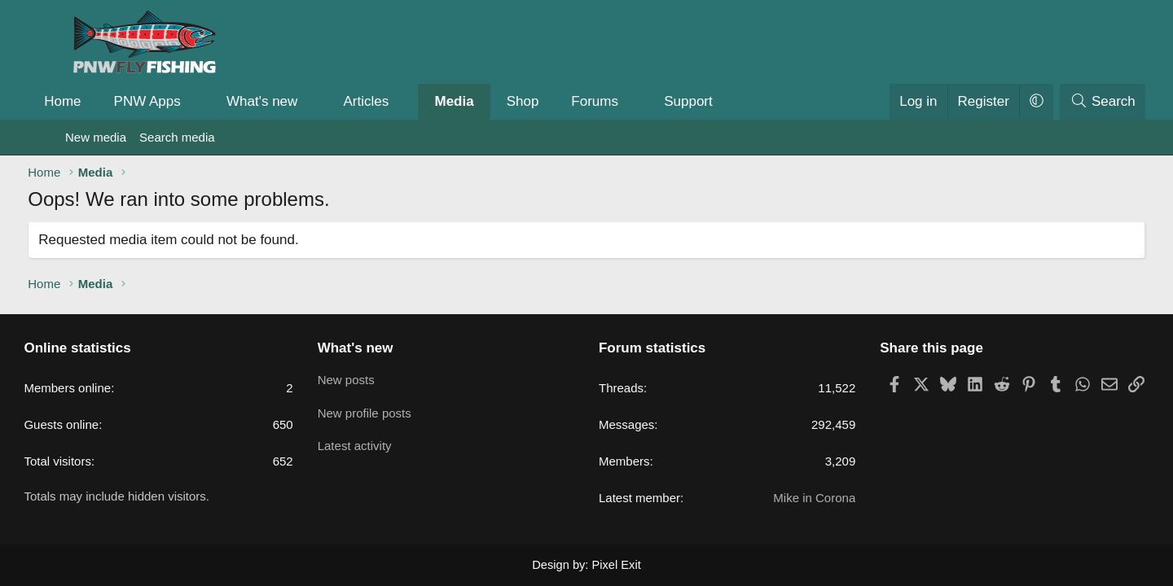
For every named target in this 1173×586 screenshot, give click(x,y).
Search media (177, 137)
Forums (632, 101)
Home (99, 101)
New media (95, 137)
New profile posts (387, 411)
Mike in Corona (792, 498)
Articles (403, 101)
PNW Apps (184, 101)
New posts (369, 379)
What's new (299, 101)
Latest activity (377, 442)
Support (725, 101)
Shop (559, 101)
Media (491, 101)
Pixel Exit (615, 564)
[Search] (1065, 102)
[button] (234, 102)
